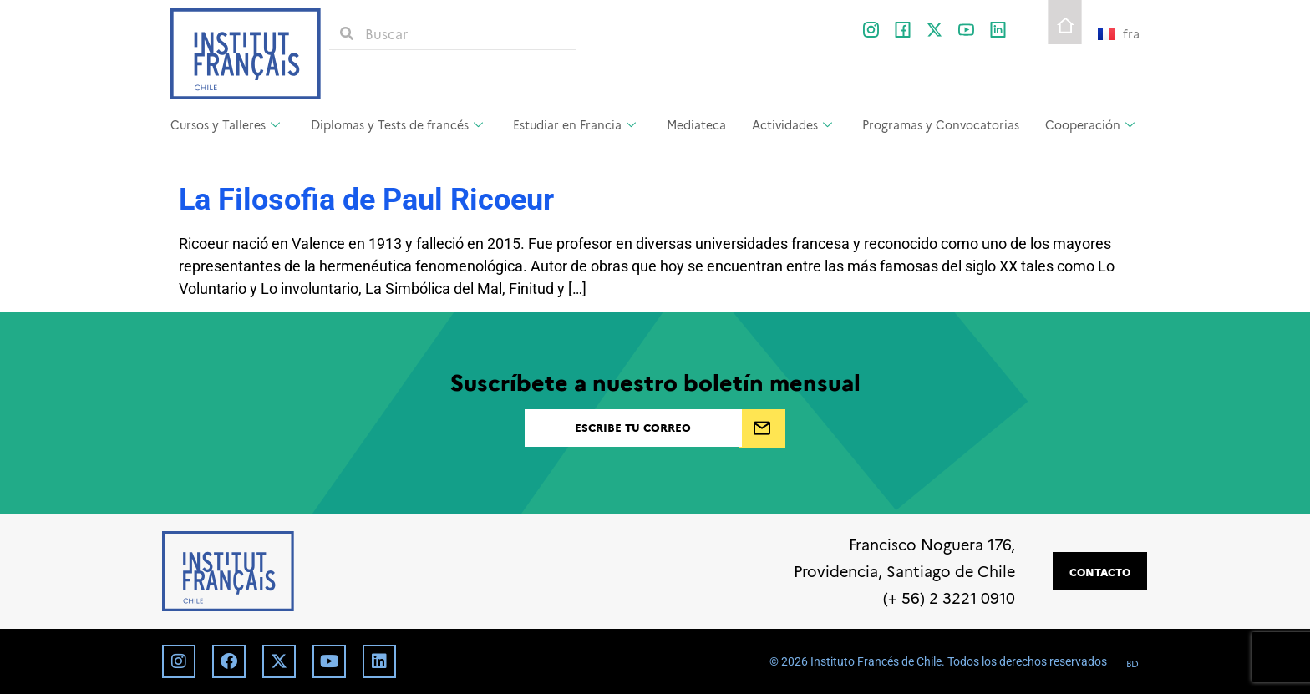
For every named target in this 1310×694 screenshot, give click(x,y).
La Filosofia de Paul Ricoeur (366, 199)
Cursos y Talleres (225, 124)
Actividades (792, 124)
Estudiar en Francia (574, 124)
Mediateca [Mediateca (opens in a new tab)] (696, 124)
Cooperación (1090, 124)
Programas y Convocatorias (940, 124)
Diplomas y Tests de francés (397, 124)
